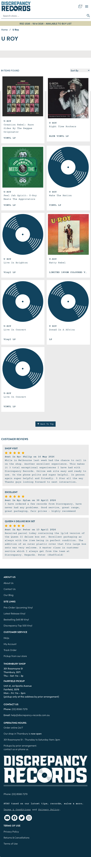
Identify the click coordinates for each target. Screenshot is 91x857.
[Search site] (87, 15)
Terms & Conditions (17, 809)
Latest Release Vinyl (14, 613)
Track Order (10, 650)
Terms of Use (11, 843)
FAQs (6, 638)
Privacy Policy (48, 809)
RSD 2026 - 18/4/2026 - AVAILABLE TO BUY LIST (46, 23)
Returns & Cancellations (16, 837)
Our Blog (8, 595)
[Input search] (43, 15)
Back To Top (45, 424)
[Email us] (7, 818)
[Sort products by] (80, 70)
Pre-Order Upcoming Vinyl (18, 607)
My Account (10, 644)
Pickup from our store (15, 656)
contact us (9, 749)
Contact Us (10, 589)
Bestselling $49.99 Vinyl (16, 619)
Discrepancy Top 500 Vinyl (18, 625)
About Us (8, 583)
